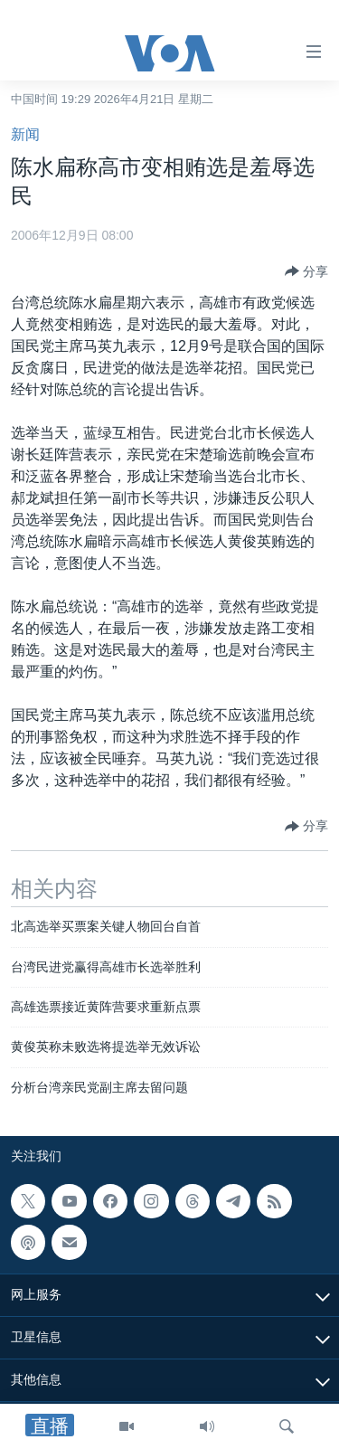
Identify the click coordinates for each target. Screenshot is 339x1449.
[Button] (306, 271)
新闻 (25, 134)
